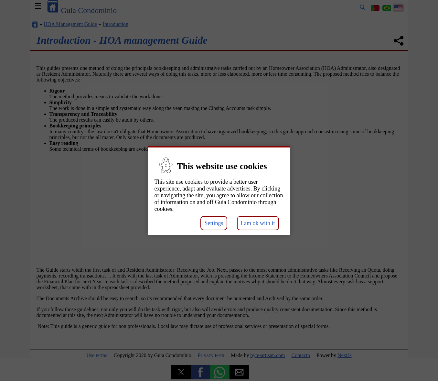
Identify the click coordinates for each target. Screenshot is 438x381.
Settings (213, 223)
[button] (219, 179)
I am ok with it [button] (258, 223)
